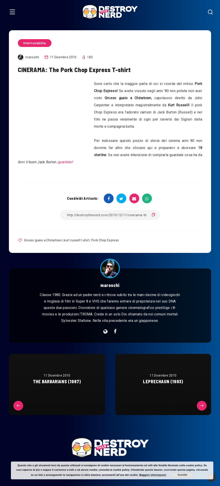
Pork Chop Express (105, 240)
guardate (65, 162)
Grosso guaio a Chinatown (43, 240)
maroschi (110, 285)
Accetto (182, 474)
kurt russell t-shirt (77, 240)
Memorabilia (34, 43)
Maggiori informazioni (152, 475)
